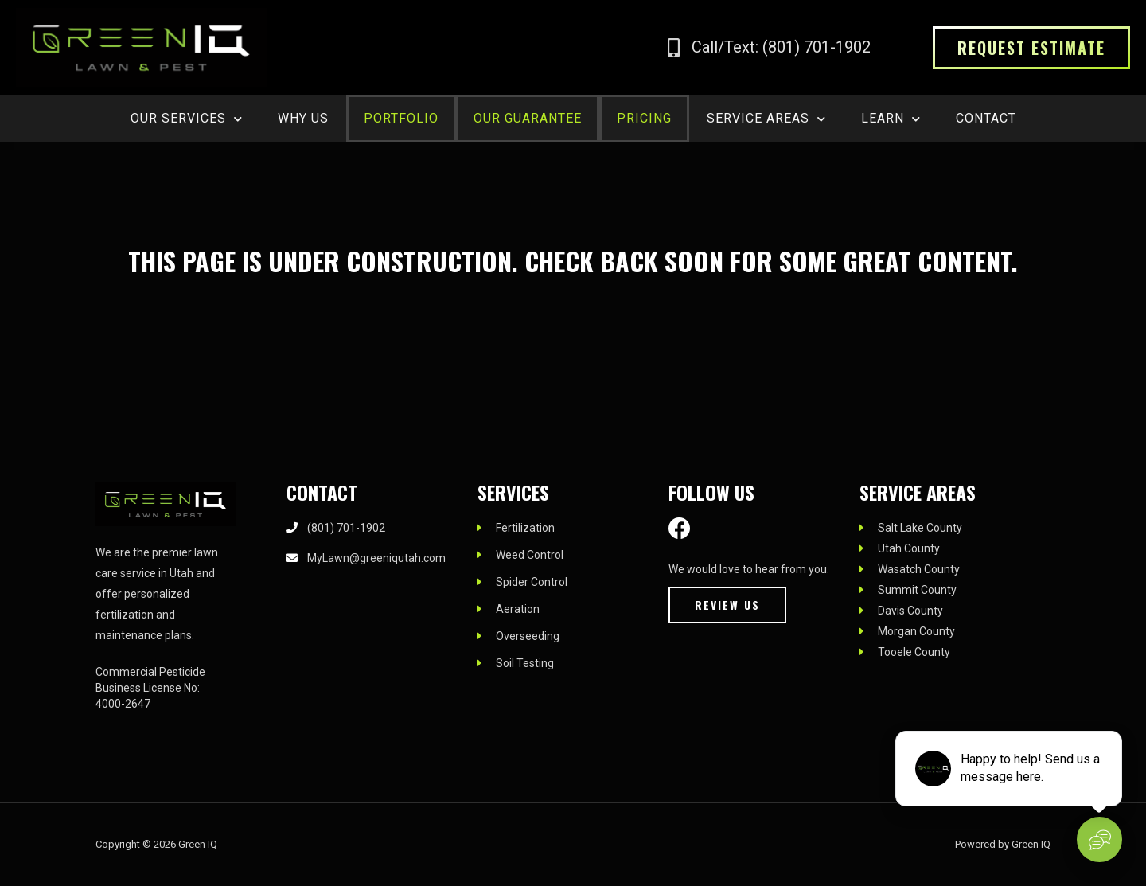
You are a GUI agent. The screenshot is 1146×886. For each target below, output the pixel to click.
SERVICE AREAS (766, 119)
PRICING (644, 118)
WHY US (303, 118)
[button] (1031, 47)
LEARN (891, 119)
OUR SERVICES (187, 119)
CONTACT (986, 118)
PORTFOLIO (401, 118)
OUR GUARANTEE (528, 118)
